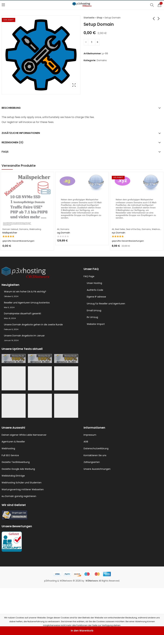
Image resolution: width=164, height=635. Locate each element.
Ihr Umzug (92, 317)
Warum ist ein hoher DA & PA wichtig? (25, 291)
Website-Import (96, 324)
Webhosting (35, 229)
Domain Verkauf (10, 229)
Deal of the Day (133, 229)
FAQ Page (89, 276)
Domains (102, 60)
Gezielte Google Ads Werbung (18, 469)
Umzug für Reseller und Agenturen (106, 303)
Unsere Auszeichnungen (97, 469)
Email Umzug (94, 310)
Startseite (89, 17)
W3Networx (92, 580)
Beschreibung (11, 108)
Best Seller (120, 229)
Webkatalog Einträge (13, 475)
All (58, 229)
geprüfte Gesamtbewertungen (18, 241)
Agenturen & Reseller (13, 441)
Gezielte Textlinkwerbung (16, 462)
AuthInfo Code (95, 290)
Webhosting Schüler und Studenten (21, 482)
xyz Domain (118, 232)
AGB (86, 441)
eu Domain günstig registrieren (19, 496)
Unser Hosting (94, 283)
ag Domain (63, 232)
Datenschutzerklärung (96, 448)
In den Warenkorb (82, 630)
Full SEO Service (10, 455)
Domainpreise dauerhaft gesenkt (22, 313)
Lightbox (74, 85)
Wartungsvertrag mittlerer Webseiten (23, 489)
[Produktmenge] (91, 42)
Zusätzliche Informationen (21, 133)
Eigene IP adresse (96, 296)
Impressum (90, 434)
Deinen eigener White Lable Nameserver (24, 434)
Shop (99, 17)
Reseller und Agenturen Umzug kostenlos (27, 302)
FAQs (5, 152)
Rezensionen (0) (12, 142)
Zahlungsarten (92, 462)
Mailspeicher (9, 232)
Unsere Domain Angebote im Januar (24, 335)
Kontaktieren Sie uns (95, 455)
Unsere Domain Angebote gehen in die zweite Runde (33, 324)
